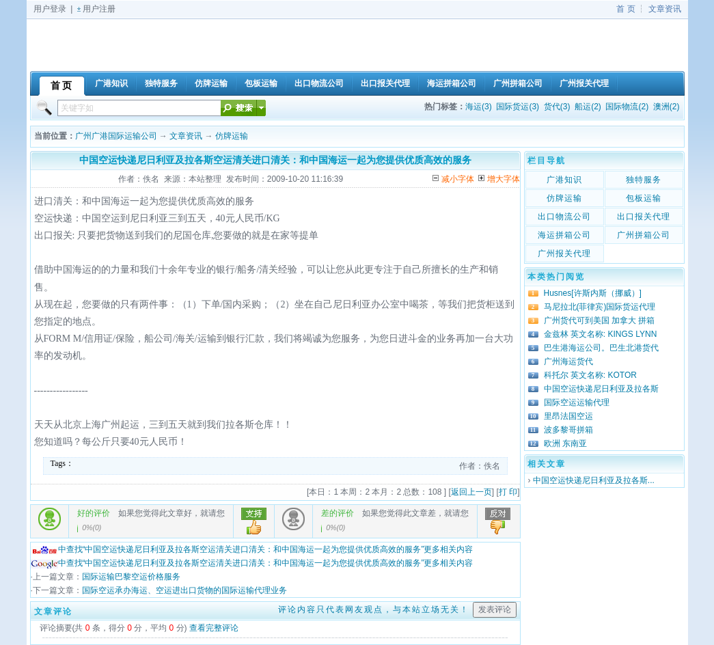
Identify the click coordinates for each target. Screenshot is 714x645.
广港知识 (564, 179)
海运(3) (478, 106)
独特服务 (643, 179)
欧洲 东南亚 (565, 443)
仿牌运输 (231, 136)
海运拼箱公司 (564, 235)
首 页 (625, 9)
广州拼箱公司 (643, 235)
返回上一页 (471, 492)
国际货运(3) (517, 106)
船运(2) (588, 106)
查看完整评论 (213, 628)
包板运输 (643, 198)
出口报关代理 (643, 216)
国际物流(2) (626, 106)
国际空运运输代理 (576, 402)
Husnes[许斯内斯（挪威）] (593, 293)
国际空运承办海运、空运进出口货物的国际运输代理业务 (184, 590)
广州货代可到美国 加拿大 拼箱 (599, 320)
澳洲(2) (666, 106)
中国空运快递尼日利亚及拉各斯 (601, 389)
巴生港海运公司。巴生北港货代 (601, 348)
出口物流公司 (564, 216)
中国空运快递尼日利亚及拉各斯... (594, 480)
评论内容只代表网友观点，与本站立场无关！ (373, 609)
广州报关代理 (564, 253)
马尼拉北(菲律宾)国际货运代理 (600, 307)
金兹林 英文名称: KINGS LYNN (600, 334)
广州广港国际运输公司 (116, 136)
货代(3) (557, 106)
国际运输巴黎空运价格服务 (131, 576)
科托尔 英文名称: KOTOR (590, 375)
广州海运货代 (568, 361)
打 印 (508, 492)
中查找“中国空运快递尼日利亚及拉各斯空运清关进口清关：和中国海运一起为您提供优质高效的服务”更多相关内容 (252, 549)
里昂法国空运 (568, 416)
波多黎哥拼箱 (568, 430)
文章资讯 (664, 9)
